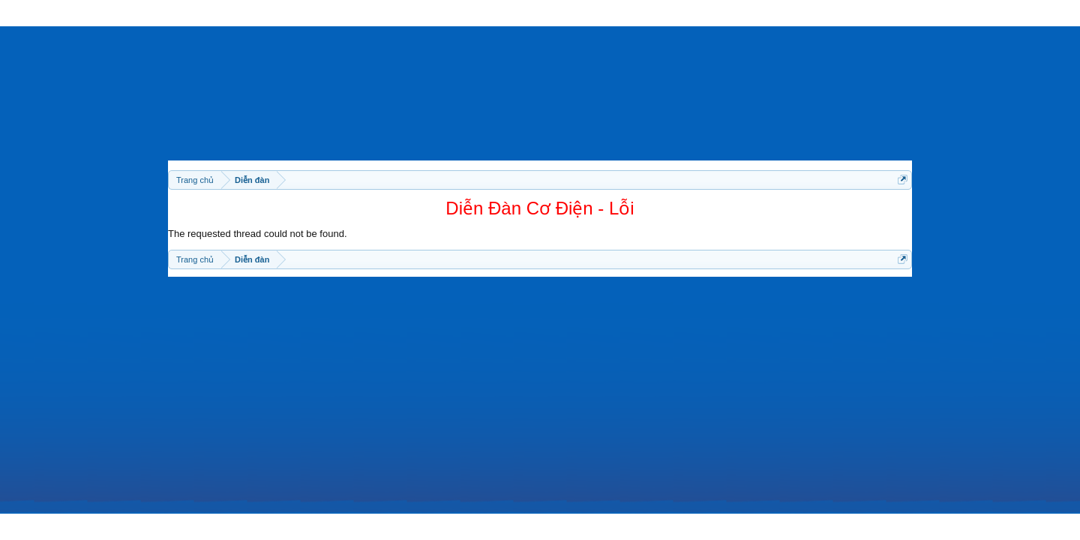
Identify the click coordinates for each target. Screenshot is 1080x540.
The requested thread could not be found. (257, 233)
